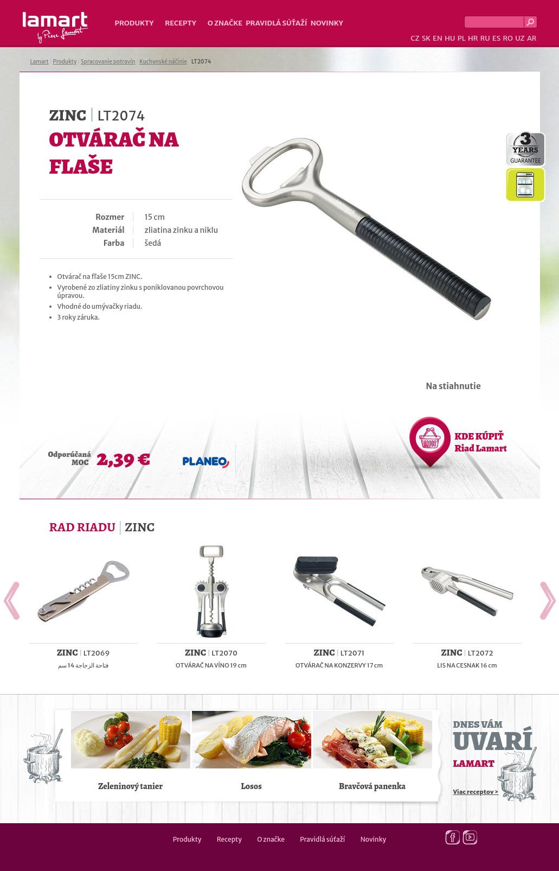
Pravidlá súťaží (276, 23)
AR (532, 38)
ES (496, 38)
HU (450, 38)
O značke (225, 23)
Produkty (134, 23)
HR (473, 38)
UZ (519, 38)
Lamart (55, 27)
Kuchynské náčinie (163, 61)
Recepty (180, 23)
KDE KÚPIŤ (481, 442)
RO (507, 38)
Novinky (327, 23)
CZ (414, 38)
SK (426, 38)
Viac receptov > (476, 792)
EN (437, 38)
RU (485, 38)
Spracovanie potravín (108, 61)
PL (462, 38)
